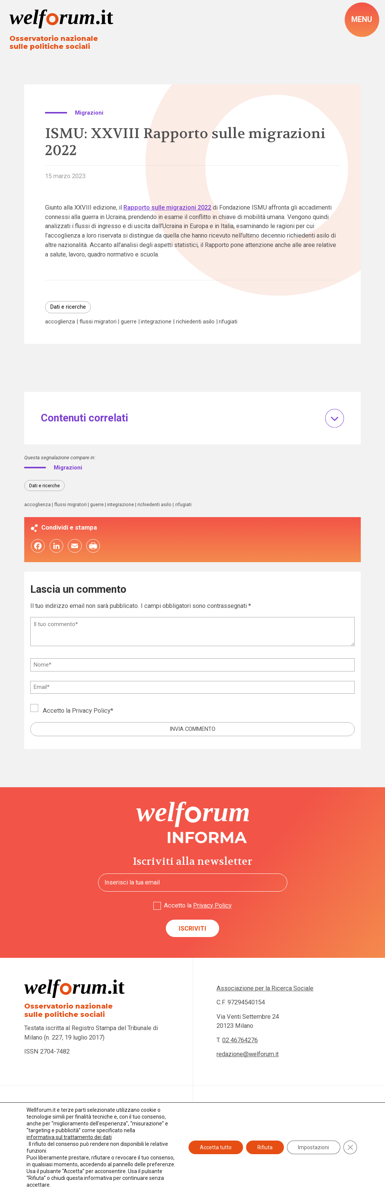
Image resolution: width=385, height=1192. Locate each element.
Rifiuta (264, 1144)
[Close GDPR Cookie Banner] (350, 1144)
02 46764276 (240, 1040)
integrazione (156, 322)
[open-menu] (362, 19)
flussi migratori (98, 322)
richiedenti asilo (195, 322)
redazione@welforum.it (248, 1054)
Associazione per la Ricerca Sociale (265, 988)
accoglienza (60, 322)
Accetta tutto (215, 1144)
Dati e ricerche (68, 306)
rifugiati (228, 322)
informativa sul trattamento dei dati (69, 1130)
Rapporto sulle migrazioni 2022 (167, 207)
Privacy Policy (91, 711)
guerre (129, 322)
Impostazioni (313, 1144)
